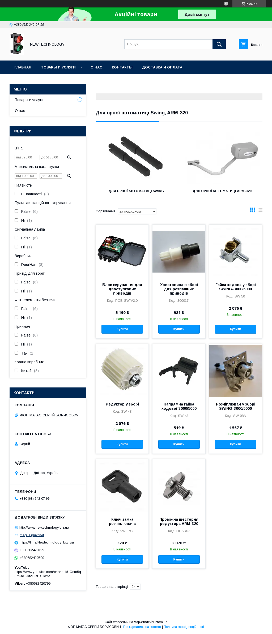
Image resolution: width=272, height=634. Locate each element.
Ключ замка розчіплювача (122, 521)
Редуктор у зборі (122, 404)
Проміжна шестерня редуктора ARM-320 (178, 521)
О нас (96, 67)
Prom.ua (161, 622)
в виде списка (260, 211)
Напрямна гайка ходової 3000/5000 (179, 406)
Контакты (122, 67)
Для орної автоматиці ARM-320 (222, 191)
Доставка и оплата (162, 67)
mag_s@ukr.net (32, 535)
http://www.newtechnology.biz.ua (44, 527)
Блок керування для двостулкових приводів (122, 289)
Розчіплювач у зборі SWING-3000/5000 (235, 406)
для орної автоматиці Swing (136, 191)
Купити (122, 329)
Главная (22, 67)
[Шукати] (219, 44)
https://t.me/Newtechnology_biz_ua (47, 542)
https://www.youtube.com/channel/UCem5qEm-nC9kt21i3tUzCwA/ (48, 574)
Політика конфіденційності (184, 627)
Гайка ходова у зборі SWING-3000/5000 (235, 287)
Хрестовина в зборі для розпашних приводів (179, 289)
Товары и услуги (58, 67)
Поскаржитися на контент (142, 627)
